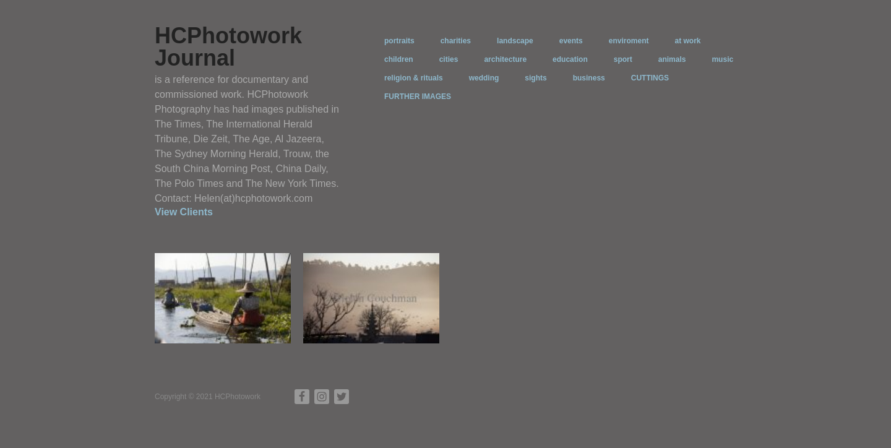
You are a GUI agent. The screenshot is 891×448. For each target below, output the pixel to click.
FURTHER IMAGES (417, 96)
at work (687, 41)
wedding (484, 78)
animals (672, 59)
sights (535, 78)
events (571, 41)
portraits (399, 41)
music (722, 59)
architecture (505, 59)
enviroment (629, 41)
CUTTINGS (650, 78)
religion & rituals (413, 78)
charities (456, 41)
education (570, 59)
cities (448, 59)
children (398, 59)
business (589, 78)
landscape (515, 41)
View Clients (184, 212)
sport (623, 59)
